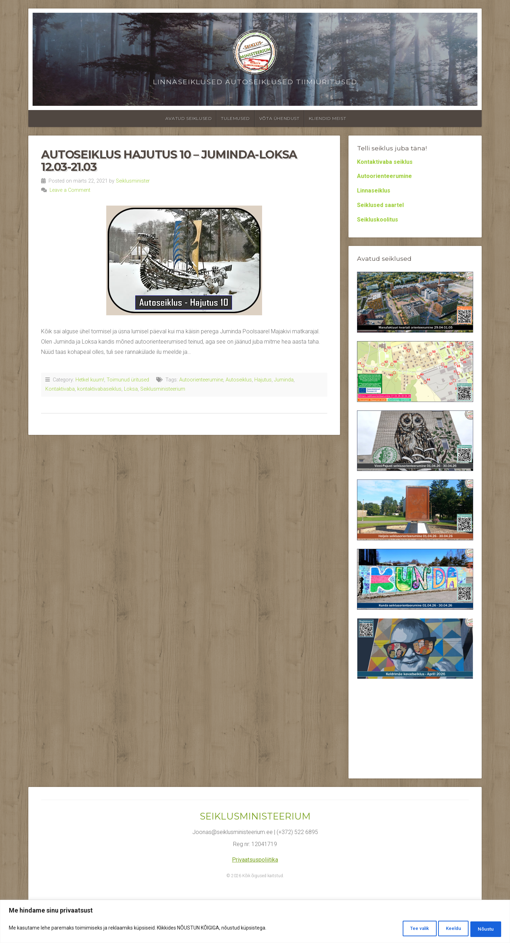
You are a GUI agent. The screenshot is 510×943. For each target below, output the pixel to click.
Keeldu (443, 929)
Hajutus (263, 380)
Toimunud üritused (128, 380)
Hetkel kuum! (89, 380)
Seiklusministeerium (162, 389)
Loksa (131, 389)
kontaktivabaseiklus (99, 389)
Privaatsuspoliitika (255, 859)
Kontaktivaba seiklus (385, 162)
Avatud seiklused (188, 118)
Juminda (284, 380)
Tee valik (401, 929)
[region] (255, 922)
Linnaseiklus (373, 190)
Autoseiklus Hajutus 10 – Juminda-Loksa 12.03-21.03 (169, 161)
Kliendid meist (327, 118)
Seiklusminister (133, 181)
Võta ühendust (279, 118)
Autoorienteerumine (201, 380)
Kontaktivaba (60, 389)
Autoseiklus (239, 380)
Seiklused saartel (380, 205)
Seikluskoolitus (377, 219)
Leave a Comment (70, 190)
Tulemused (235, 118)
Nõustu (482, 929)
